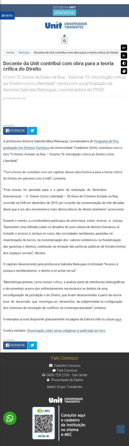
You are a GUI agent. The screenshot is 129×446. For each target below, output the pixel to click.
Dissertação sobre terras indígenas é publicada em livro (66, 330)
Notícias (24, 52)
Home (10, 52)
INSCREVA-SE (64, 12)
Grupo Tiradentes (69, 386)
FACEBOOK (15, 130)
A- (123, 55)
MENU (7, 15)
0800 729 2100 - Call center (64, 375)
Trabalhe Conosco (64, 365)
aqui (118, 319)
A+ (124, 48)
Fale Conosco (64, 370)
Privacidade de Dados (64, 379)
